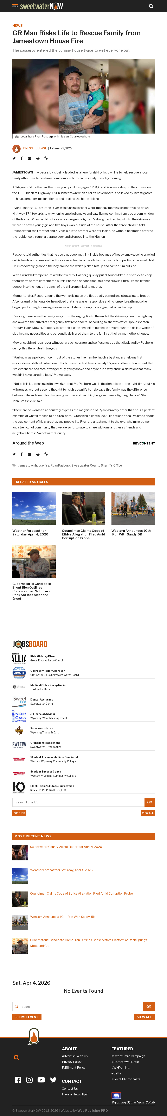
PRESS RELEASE (35, 148)
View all (144, 1017)
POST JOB (19, 813)
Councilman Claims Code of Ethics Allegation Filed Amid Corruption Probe (83, 534)
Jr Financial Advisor (42, 714)
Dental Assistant (41, 699)
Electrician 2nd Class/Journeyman (52, 786)
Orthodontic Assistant (45, 742)
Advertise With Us (75, 1056)
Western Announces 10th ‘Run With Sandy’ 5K (131, 532)
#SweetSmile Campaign (128, 1056)
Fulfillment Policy (73, 1067)
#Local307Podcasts (125, 1079)
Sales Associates (41, 728)
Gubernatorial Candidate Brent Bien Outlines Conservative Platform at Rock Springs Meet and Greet (32, 591)
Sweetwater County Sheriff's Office (97, 465)
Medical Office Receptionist (48, 685)
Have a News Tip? (75, 1094)
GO (148, 1006)
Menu (15, 6)
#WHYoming (120, 1067)
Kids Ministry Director (45, 656)
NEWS (17, 26)
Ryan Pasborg (60, 465)
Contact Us (70, 1088)
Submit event (26, 1017)
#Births (116, 1073)
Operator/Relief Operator (47, 670)
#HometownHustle (125, 1062)
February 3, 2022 (61, 148)
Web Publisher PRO (92, 1111)
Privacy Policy (72, 1062)
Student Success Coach (45, 771)
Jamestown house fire (33, 465)
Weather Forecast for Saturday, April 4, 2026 (30, 532)
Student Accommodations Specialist (54, 757)
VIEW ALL (148, 813)
